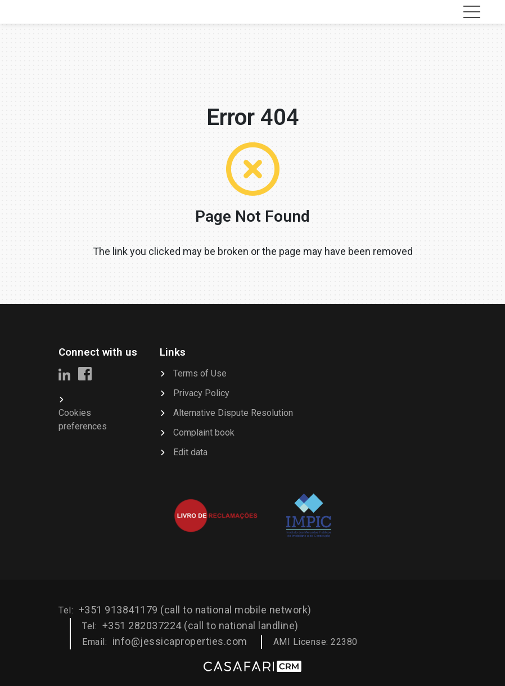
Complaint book (204, 432)
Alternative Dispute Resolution (233, 412)
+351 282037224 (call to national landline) (200, 625)
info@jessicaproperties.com (179, 641)
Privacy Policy (201, 393)
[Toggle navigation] (472, 12)
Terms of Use (200, 373)
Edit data (190, 452)
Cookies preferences (82, 419)
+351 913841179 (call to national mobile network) (195, 610)
